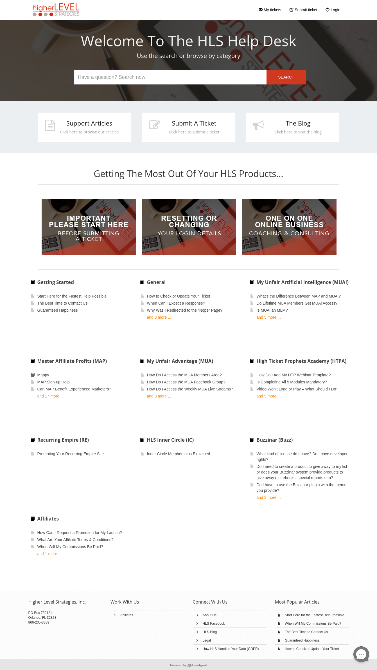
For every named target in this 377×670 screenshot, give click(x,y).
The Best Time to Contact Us (306, 632)
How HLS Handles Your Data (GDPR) (231, 649)
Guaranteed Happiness (302, 640)
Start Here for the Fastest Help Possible (314, 615)
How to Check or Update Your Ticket (312, 649)
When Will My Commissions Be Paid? (313, 624)
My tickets (270, 10)
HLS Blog (210, 632)
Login (333, 10)
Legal (207, 640)
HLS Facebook (214, 624)
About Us (209, 615)
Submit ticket (303, 10)
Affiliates (126, 615)
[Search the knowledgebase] (170, 77)
